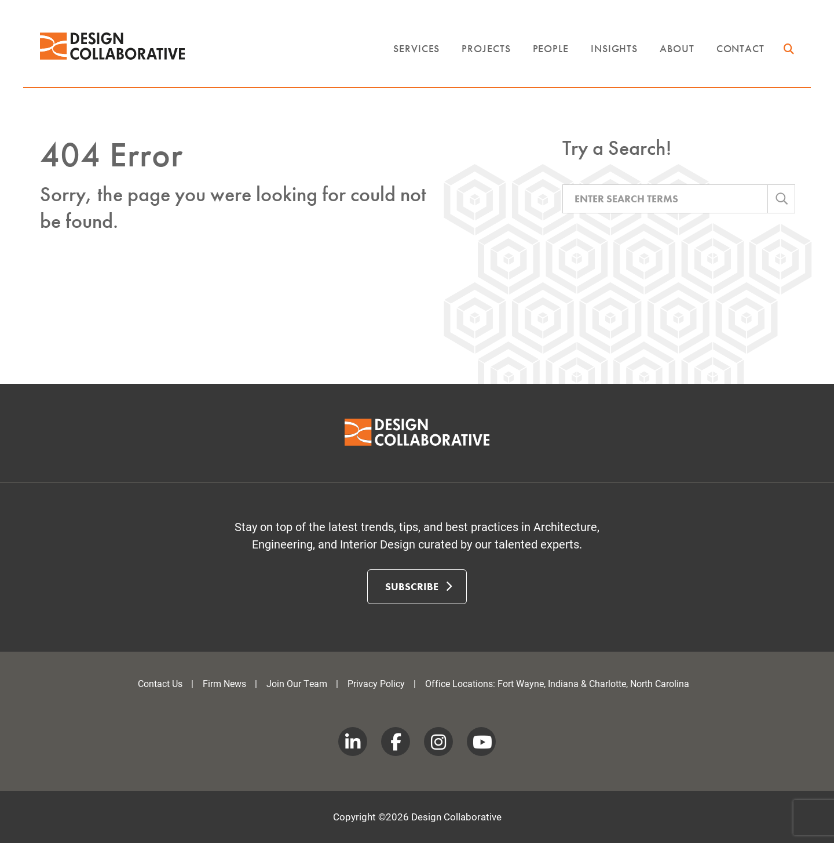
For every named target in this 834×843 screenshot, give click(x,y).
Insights (614, 48)
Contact (740, 48)
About (677, 48)
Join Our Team (296, 683)
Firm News (224, 683)
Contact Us (160, 683)
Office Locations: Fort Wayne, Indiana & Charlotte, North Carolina (557, 683)
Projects (486, 48)
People (551, 48)
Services (416, 48)
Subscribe (418, 586)
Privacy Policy (376, 683)
